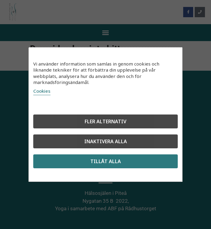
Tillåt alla (105, 161)
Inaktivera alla (105, 141)
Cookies (41, 91)
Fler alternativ (105, 121)
